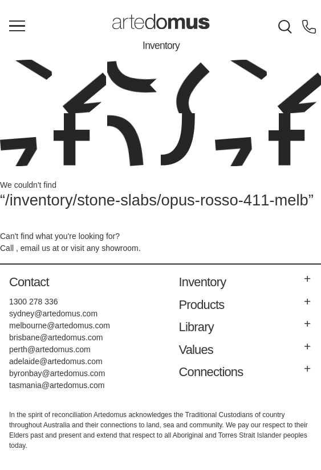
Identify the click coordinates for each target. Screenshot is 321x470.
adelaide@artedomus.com (56, 361)
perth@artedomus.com (50, 349)
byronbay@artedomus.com (57, 373)
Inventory (161, 45)
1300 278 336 (33, 301)
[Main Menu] (17, 26)
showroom (120, 248)
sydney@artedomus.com (53, 313)
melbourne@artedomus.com (59, 325)
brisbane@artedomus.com (56, 337)
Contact (29, 282)
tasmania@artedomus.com (57, 385)
